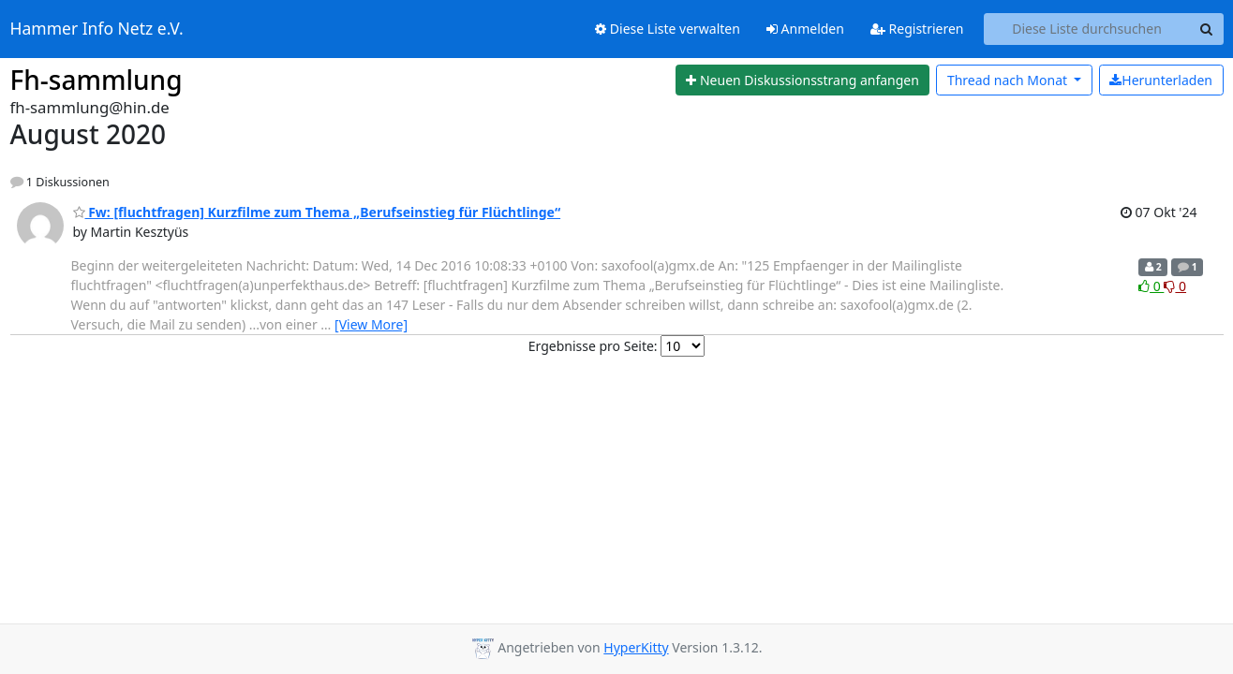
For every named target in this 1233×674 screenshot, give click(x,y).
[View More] (371, 324)
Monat (1009, 80)
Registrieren (917, 28)
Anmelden (805, 28)
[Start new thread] (803, 80)
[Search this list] (1087, 29)
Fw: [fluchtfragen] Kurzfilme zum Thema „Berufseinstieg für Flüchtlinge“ (317, 212)
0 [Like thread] (1151, 286)
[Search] (1207, 29)
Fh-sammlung (96, 79)
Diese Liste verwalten (667, 28)
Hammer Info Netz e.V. (97, 29)
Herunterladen (1160, 80)
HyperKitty (635, 647)
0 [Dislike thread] (1175, 286)
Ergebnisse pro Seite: (593, 346)
